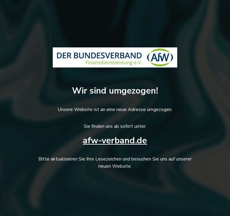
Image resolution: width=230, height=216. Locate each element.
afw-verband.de (115, 140)
